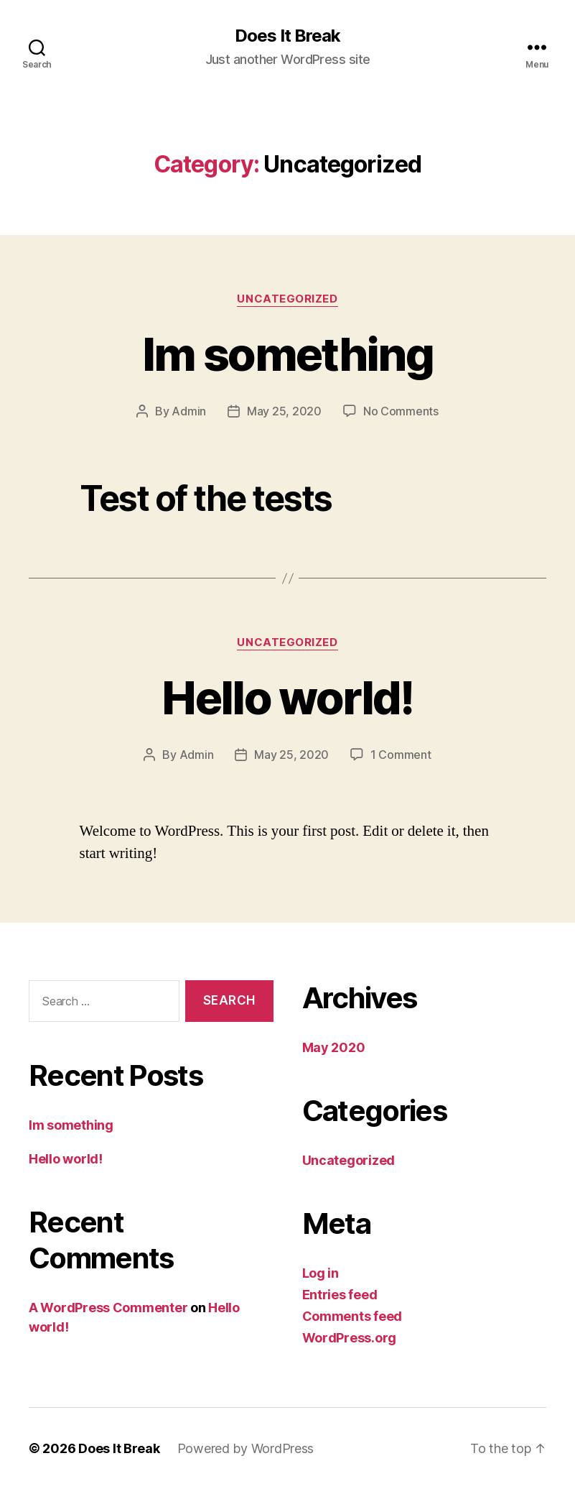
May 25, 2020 (284, 411)
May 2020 (333, 1047)
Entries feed (340, 1294)
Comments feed (352, 1316)
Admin (189, 411)
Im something (287, 354)
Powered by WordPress (245, 1448)
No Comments (401, 411)
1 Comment (400, 754)
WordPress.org (349, 1337)
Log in (320, 1273)
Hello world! (287, 697)
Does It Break (287, 36)
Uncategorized (287, 298)
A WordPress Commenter (108, 1307)
